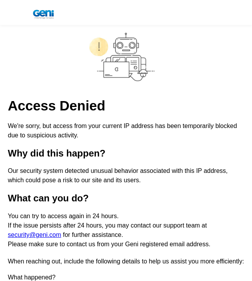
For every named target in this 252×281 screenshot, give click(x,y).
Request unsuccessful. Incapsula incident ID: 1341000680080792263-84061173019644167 (126, 140)
